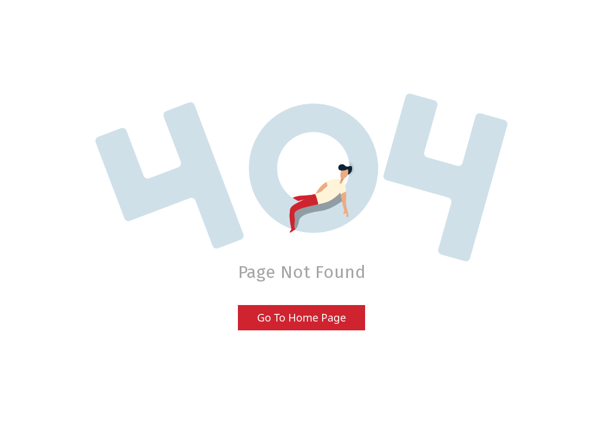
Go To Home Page (301, 317)
